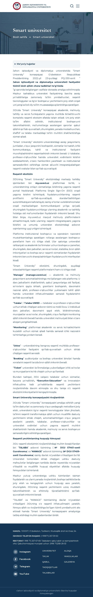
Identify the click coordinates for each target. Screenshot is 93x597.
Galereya (69, 562)
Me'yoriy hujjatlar (26, 64)
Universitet (49, 551)
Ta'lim (45, 556)
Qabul (46, 562)
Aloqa (67, 551)
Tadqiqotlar (49, 567)
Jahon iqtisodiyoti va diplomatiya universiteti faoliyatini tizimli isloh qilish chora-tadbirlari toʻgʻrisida (46, 84)
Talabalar (48, 573)
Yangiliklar (71, 556)
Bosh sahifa (20, 37)
